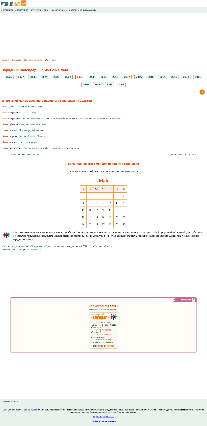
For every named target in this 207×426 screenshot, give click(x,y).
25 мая (4, 136)
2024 (44, 77)
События (5, 60)
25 (90, 224)
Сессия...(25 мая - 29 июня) (32, 136)
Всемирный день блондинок (65, 148)
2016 (139, 77)
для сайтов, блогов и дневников (103, 309)
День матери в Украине (108, 118)
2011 (198, 77)
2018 (115, 77)
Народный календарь (33, 60)
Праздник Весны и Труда (29, 106)
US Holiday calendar (87, 10)
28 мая (4, 142)
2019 (103, 77)
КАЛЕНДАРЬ (7, 10)
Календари (16, 60)
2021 (47, 60)
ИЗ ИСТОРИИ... (57, 10)
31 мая (4, 148)
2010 (86, 84)
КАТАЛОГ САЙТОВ (10, 402)
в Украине (97, 246)
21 (110, 217)
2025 (33, 77)
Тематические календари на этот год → (22, 249)
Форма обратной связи (103, 417)
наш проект (31, 410)
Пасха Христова (29, 112)
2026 (9, 77)
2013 (174, 77)
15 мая (4, 124)
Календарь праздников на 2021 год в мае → (24, 246)
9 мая (4, 118)
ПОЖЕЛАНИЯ (21, 10)
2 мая (4, 112)
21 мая (4, 130)
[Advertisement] (86, 36)
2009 (97, 84)
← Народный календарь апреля (23, 154)
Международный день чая (31, 130)
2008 (109, 84)
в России (108, 246)
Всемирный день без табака (36, 148)
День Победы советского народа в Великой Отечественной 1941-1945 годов (59, 118)
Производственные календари (60, 246)
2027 (21, 77)
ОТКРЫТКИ (35, 10)
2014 (162, 77)
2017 (127, 77)
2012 (186, 77)
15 (117, 210)
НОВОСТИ (71, 10)
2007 (121, 84)
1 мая (4, 106)
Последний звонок (28, 142)
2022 (68, 77)
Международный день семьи (33, 124)
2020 (92, 77)
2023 (56, 77)
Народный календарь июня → (184, 154)
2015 (151, 77)
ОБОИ (46, 10)
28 (110, 224)
